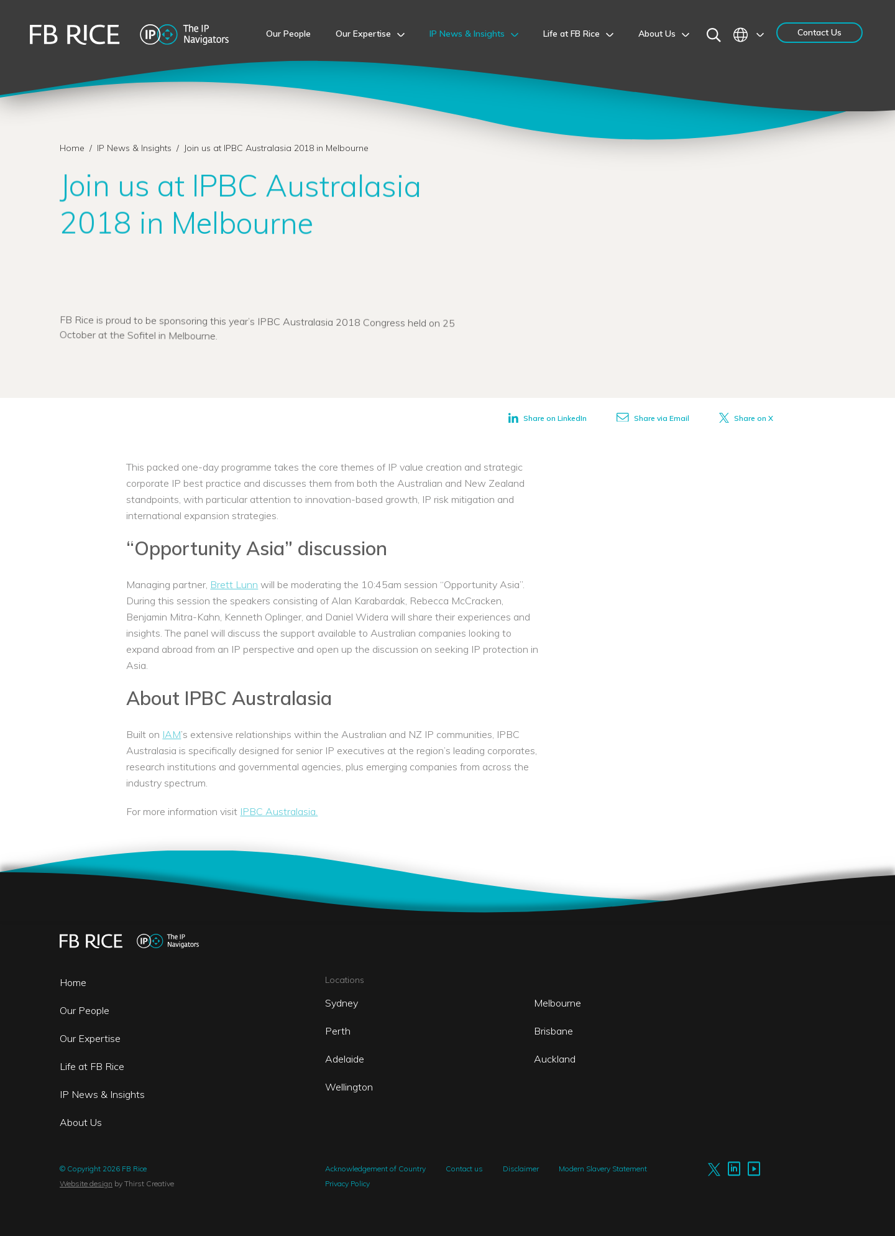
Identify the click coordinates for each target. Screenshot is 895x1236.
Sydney (341, 1003)
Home (72, 148)
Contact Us (819, 32)
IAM (171, 734)
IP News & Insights (135, 148)
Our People (84, 1010)
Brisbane (553, 1031)
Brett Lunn (234, 584)
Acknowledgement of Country (375, 1168)
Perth (338, 1031)
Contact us (464, 1168)
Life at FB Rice (92, 1066)
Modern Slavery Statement (603, 1168)
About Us (81, 1122)
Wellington (349, 1087)
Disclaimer (521, 1168)
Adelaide (344, 1059)
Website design (86, 1183)
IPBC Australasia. (279, 811)
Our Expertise (90, 1038)
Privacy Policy (347, 1183)
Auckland (555, 1059)
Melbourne (557, 1003)
